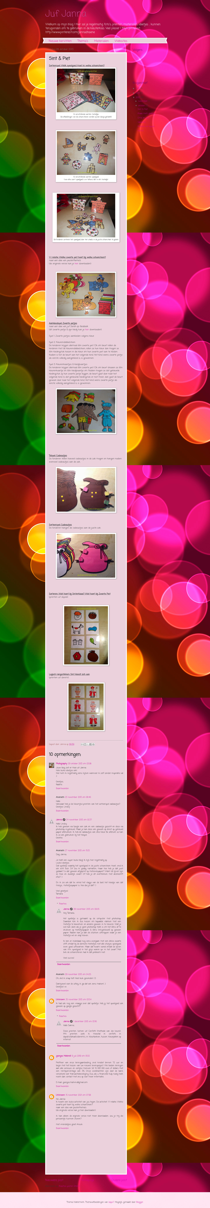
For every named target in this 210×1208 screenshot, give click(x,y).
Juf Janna (65, 14)
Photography (61, 763)
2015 (138, 88)
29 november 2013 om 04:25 (78, 974)
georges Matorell (63, 1056)
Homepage (87, 1180)
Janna (59, 819)
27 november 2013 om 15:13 (77, 850)
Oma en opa (143, 117)
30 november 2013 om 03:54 (78, 999)
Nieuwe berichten (60, 41)
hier (76, 263)
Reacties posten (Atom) (69, 1186)
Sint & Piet (143, 109)
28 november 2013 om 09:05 (86, 909)
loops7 (111, 1202)
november (143, 101)
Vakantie (142, 122)
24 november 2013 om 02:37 (79, 819)
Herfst (141, 130)
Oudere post (119, 1180)
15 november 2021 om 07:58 (78, 1095)
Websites (121, 41)
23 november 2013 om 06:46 (78, 797)
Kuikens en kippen (146, 126)
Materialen (101, 41)
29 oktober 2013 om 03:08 (79, 763)
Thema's (83, 41)
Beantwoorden (62, 788)
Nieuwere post (54, 1180)
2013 (138, 97)
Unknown (60, 999)
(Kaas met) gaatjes (146, 113)
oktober (142, 105)
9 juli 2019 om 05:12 (81, 1056)
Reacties (62, 903)
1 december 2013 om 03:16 (85, 1021)
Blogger (139, 1202)
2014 (138, 93)
